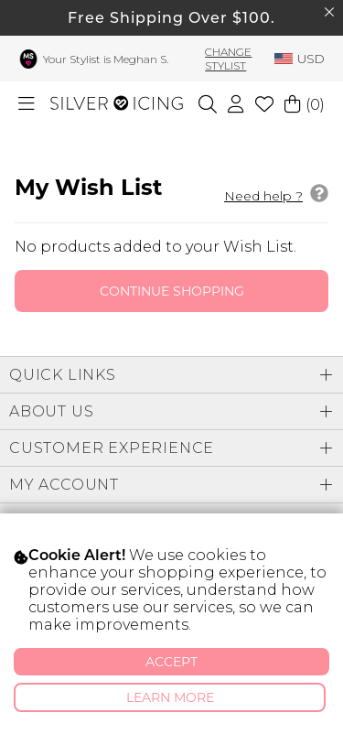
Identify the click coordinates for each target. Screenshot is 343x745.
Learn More (170, 697)
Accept (171, 661)
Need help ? (276, 194)
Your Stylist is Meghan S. (105, 59)
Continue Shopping (172, 291)
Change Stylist (228, 58)
